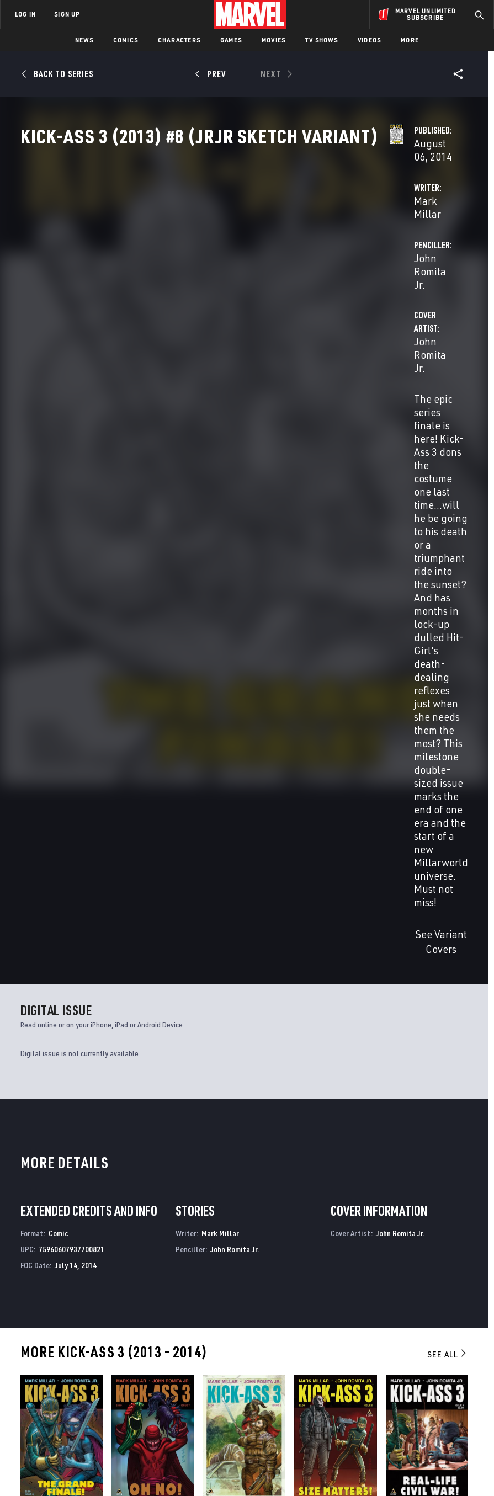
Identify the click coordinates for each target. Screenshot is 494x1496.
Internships (118, 1376)
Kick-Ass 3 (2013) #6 (236, 994)
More (410, 40)
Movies (273, 40)
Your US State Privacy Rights (173, 1456)
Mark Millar (188, 260)
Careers (111, 1361)
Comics (125, 40)
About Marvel (108, 1325)
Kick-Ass (35, 1216)
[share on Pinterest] (436, 1371)
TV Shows (321, 40)
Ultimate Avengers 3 (286, 1216)
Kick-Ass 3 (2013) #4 (419, 994)
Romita (49, 1007)
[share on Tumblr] (457, 1347)
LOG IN (25, 14)
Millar (28, 1007)
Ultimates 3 (384, 1216)
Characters (179, 40)
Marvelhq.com (204, 1352)
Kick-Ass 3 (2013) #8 (54, 994)
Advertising (200, 1320)
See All (447, 838)
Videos (369, 40)
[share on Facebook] (395, 1348)
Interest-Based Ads (217, 1470)
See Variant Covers (204, 433)
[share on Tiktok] (395, 1394)
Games (231, 40)
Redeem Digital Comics (190, 1377)
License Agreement (430, 1456)
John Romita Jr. (346, 260)
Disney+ (191, 1336)
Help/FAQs (114, 1345)
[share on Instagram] (436, 1347)
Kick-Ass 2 (152, 1216)
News (84, 40)
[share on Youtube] (395, 1371)
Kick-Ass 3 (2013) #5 (328, 994)
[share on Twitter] (415, 1347)
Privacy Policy (99, 1456)
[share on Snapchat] (415, 1371)
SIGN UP (66, 14)
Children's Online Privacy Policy (344, 1456)
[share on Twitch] (457, 1371)
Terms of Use (49, 1456)
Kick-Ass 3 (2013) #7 (145, 994)
